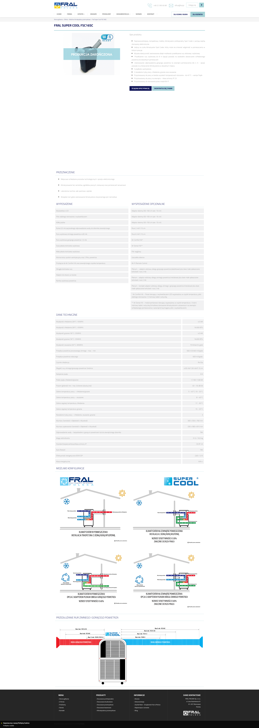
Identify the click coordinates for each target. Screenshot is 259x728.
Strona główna (58, 19)
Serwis (61, 707)
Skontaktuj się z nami (163, 88)
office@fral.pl (179, 5)
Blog (136, 710)
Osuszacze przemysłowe (105, 704)
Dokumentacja (139, 701)
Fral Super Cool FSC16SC (99, 19)
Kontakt (61, 710)
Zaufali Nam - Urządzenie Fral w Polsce (147, 704)
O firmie (61, 701)
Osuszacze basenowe (104, 707)
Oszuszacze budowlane (105, 701)
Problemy (62, 704)
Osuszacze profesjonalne (105, 698)
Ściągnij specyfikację (140, 88)
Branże (137, 698)
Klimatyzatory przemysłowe (106, 710)
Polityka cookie (8, 725)
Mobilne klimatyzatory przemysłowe (80, 19)
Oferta (66, 19)
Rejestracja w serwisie (142, 707)
